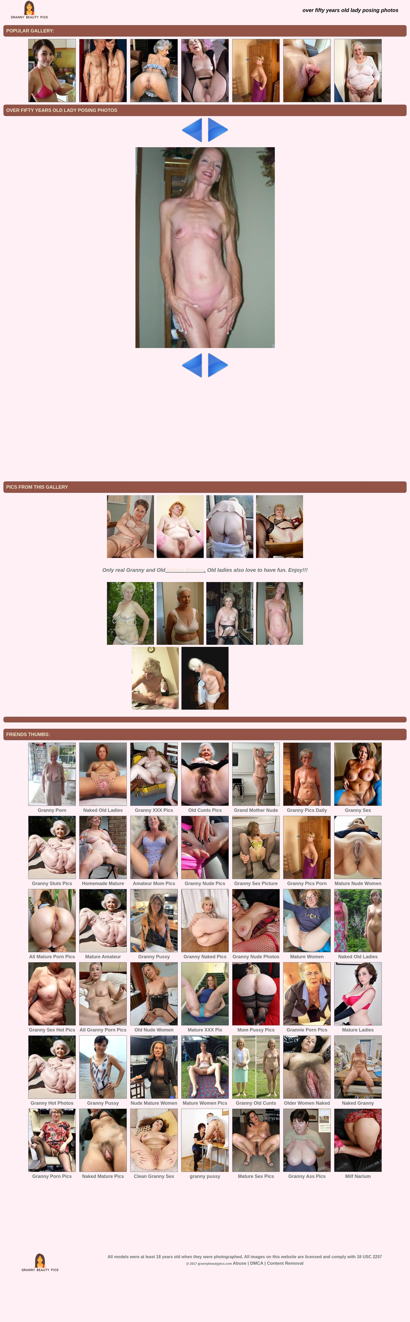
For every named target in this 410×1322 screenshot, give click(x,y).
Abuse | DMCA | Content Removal (268, 1306)
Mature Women (185, 613)
